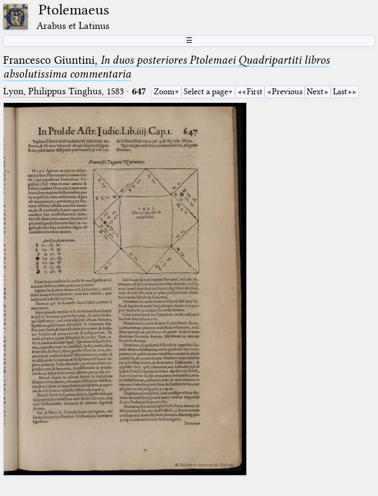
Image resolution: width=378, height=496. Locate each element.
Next (315, 91)
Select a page (206, 91)
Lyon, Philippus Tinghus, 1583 (63, 91)
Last (340, 91)
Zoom (164, 91)
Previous (287, 91)
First (254, 91)
